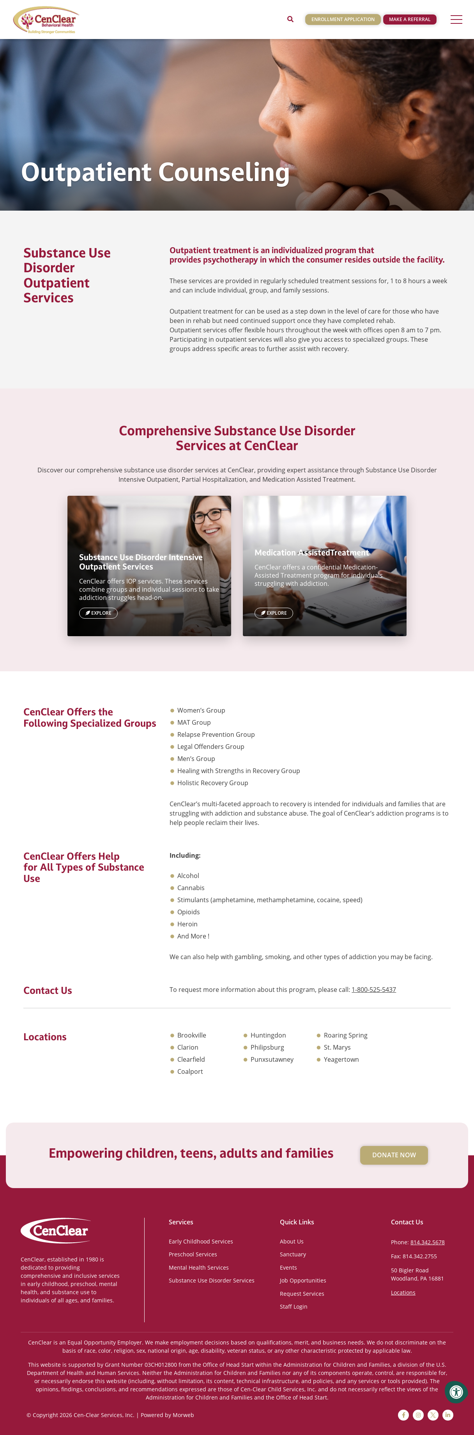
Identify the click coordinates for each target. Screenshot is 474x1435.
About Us (292, 1241)
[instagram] (418, 1415)
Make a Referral (410, 19)
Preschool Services (193, 1254)
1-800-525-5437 (374, 989)
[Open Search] (290, 19)
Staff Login (294, 1306)
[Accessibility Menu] (456, 1392)
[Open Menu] (456, 19)
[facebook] (403, 1415)
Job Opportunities (303, 1280)
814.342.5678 (427, 1242)
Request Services (302, 1293)
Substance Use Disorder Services (212, 1280)
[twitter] (433, 1415)
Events (288, 1267)
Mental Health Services (199, 1267)
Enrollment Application (343, 19)
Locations (403, 1292)
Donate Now (394, 1155)
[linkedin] (447, 1415)
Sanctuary (293, 1254)
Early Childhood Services (201, 1241)
